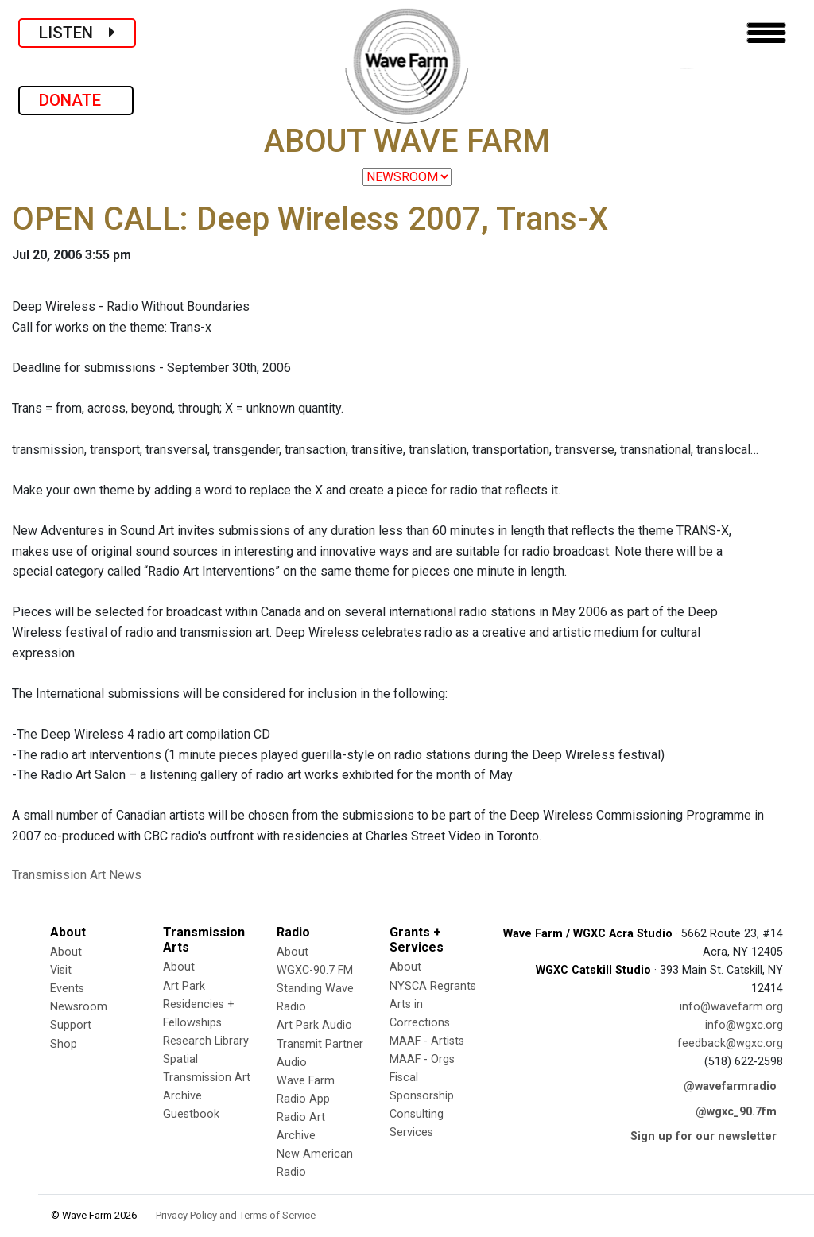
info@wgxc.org (744, 1025)
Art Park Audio (314, 1025)
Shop (63, 1044)
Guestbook (191, 1114)
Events (67, 988)
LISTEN (77, 32)
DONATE (76, 100)
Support (70, 1025)
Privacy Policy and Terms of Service (236, 1215)
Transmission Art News (76, 874)
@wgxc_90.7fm (736, 1112)
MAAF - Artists (427, 1041)
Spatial (180, 1059)
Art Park (184, 986)
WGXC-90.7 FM (315, 970)
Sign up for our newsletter (703, 1136)
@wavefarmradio (730, 1086)
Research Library (206, 1041)
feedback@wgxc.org (730, 1043)
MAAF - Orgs (422, 1059)
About (66, 952)
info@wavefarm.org (731, 1007)
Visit (61, 970)
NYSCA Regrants (433, 986)
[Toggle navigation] (766, 33)
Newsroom (78, 1007)
